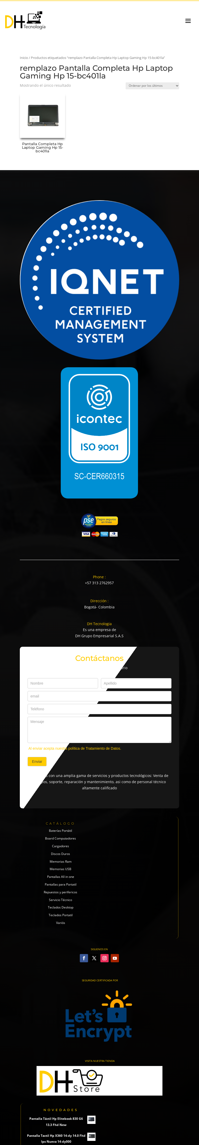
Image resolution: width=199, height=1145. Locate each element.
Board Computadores (60, 838)
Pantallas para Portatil (60, 884)
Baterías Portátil (60, 830)
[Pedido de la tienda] (152, 85)
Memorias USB (60, 869)
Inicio (24, 57)
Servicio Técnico (60, 900)
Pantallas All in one (60, 877)
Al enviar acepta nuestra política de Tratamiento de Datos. (74, 748)
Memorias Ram (61, 861)
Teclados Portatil (61, 915)
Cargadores (60, 846)
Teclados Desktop (60, 907)
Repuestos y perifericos (60, 892)
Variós (60, 923)
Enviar (37, 761)
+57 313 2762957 (99, 582)
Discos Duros (60, 854)
